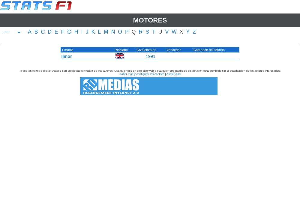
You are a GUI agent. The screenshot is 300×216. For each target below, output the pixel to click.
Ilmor (67, 56)
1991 (150, 56)
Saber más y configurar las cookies (141, 74)
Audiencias (173, 74)
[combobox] (12, 32)
